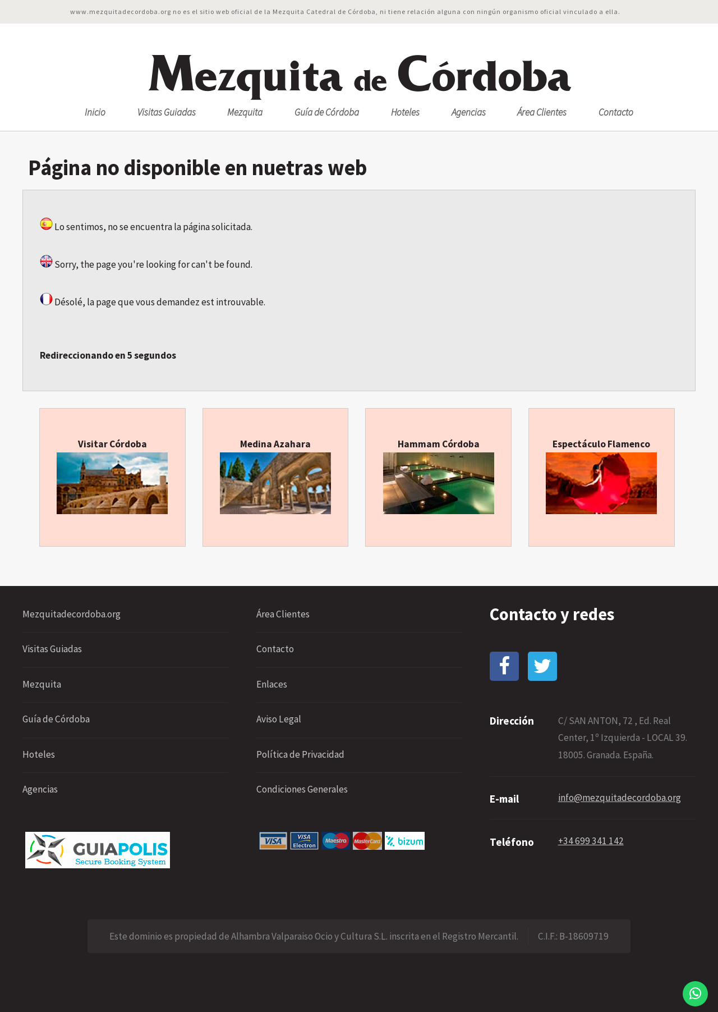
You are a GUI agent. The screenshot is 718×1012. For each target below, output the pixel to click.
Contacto (616, 112)
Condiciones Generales (302, 789)
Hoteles (405, 112)
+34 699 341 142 (591, 841)
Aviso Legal (278, 719)
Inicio (95, 112)
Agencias (469, 112)
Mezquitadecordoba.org (71, 614)
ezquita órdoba (359, 74)
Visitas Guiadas (166, 112)
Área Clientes (542, 112)
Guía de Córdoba (326, 112)
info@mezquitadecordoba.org (619, 797)
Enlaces (271, 684)
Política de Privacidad (300, 754)
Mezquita (245, 112)
